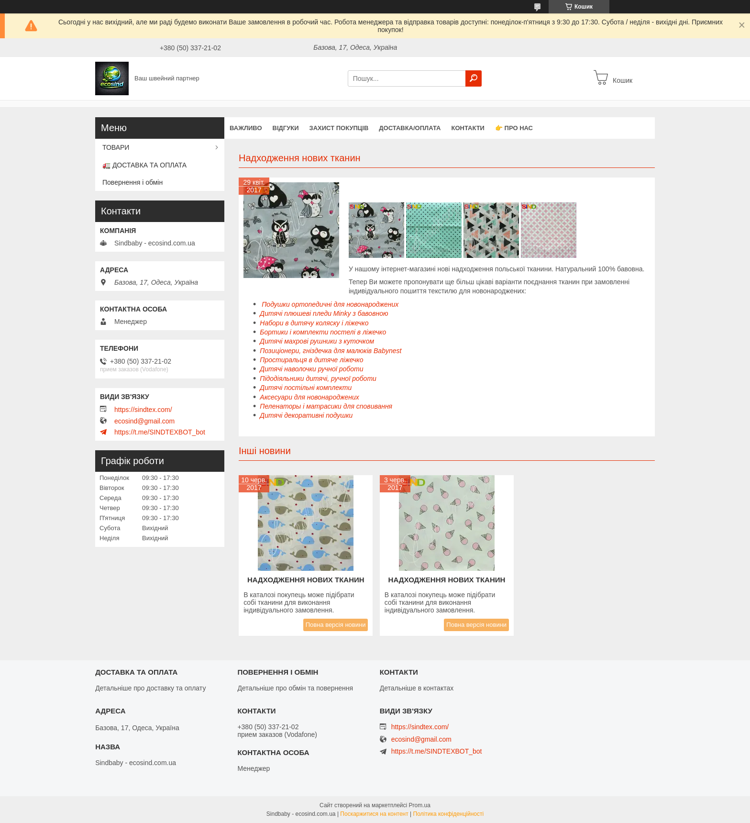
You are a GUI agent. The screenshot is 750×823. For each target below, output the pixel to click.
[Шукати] (473, 78)
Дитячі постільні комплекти (306, 387)
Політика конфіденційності (448, 814)
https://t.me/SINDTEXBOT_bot (159, 432)
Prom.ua (419, 805)
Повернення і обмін (132, 182)
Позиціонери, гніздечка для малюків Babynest (330, 351)
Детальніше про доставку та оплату (150, 688)
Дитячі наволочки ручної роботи (311, 369)
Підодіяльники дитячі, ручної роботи (318, 378)
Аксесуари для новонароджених (309, 397)
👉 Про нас (514, 128)
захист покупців (339, 128)
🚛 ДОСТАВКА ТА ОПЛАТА (144, 165)
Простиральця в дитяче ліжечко (311, 360)
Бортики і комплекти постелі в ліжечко (323, 332)
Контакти (468, 128)
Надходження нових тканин (305, 580)
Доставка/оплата (410, 128)
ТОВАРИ (115, 147)
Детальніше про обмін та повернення (295, 688)
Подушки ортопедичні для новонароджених (329, 304)
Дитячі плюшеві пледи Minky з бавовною (324, 313)
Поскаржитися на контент (374, 814)
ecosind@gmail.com (144, 421)
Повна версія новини (336, 624)
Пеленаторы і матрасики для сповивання (326, 406)
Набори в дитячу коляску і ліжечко (314, 323)
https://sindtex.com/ (143, 409)
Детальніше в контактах (417, 688)
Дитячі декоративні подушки (306, 415)
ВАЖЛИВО (246, 128)
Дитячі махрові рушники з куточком (317, 341)
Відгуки (286, 128)
